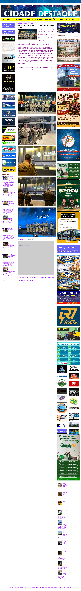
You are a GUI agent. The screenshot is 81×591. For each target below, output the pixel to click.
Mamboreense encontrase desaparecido (10, 177)
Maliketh (60, 587)
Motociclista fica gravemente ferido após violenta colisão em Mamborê (11, 244)
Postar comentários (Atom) (27, 280)
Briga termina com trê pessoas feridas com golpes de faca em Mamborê (11, 191)
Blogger (69, 587)
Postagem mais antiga (47, 277)
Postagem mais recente (25, 277)
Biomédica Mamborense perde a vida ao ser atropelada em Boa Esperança (11, 230)
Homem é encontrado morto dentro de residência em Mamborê (11, 218)
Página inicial (36, 277)
